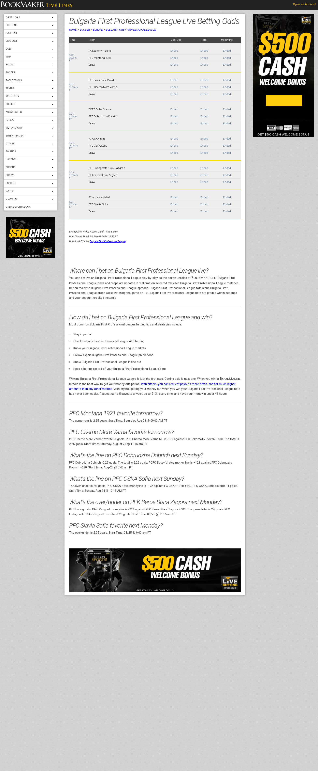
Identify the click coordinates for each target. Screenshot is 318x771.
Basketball (13, 17)
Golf (9, 48)
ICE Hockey (12, 96)
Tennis (10, 88)
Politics (11, 151)
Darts (9, 191)
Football (12, 25)
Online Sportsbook (18, 206)
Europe (98, 29)
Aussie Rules (14, 112)
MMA (8, 56)
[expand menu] (53, 17)
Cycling (10, 143)
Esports (11, 183)
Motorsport (14, 127)
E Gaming (11, 198)
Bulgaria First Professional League (131, 29)
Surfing (10, 167)
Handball (12, 159)
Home (72, 29)
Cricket (10, 104)
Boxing (10, 64)
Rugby (10, 175)
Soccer (10, 72)
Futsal (10, 119)
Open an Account (304, 4)
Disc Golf (11, 40)
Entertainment (15, 135)
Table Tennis (14, 80)
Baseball (11, 33)
